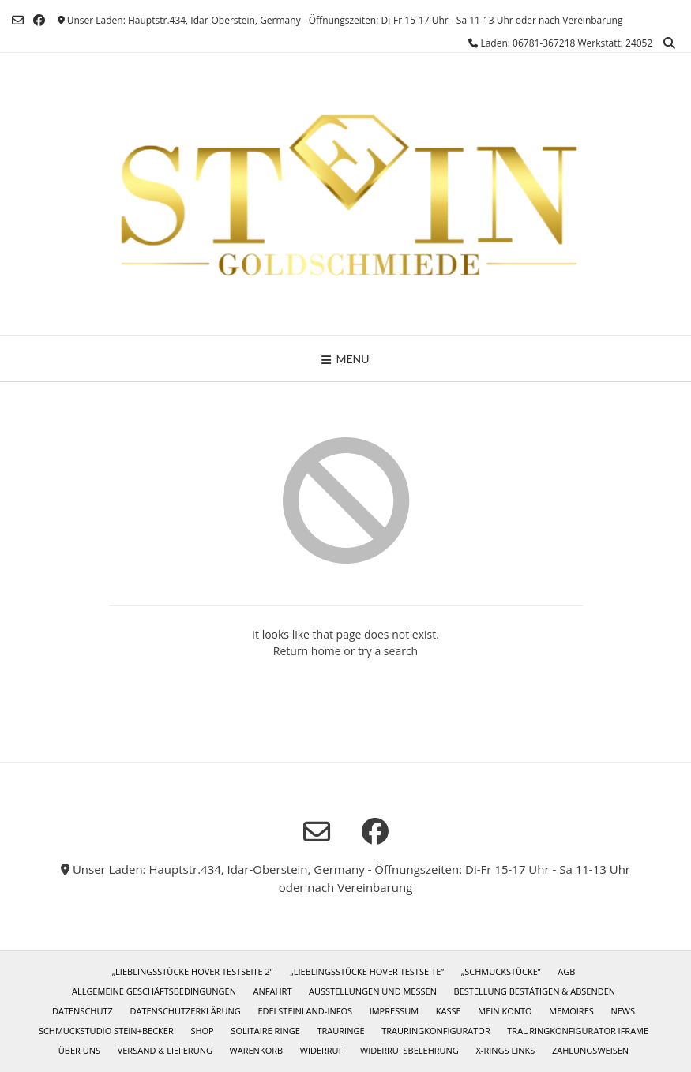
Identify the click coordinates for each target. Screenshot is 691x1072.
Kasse (448, 1011)
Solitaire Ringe (265, 1030)
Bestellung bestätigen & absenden (534, 991)
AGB (566, 971)
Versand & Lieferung (165, 1050)
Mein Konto (504, 1011)
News (622, 1011)
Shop (201, 1030)
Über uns (79, 1050)
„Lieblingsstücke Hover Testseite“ (367, 971)
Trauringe (341, 1030)
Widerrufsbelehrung (409, 1050)
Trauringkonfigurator (435, 1030)
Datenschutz (82, 1011)
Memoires (571, 1011)
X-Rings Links (505, 1050)
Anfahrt (272, 991)
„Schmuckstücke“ (501, 971)
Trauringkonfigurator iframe (577, 1030)
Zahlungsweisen (590, 1050)
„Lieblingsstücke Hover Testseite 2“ (192, 971)
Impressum (394, 1011)
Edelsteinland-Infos (304, 1011)
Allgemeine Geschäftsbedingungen (154, 991)
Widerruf (322, 1050)
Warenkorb (256, 1050)
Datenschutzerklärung (185, 1011)
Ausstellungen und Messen (373, 991)
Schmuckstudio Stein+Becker (106, 1030)
